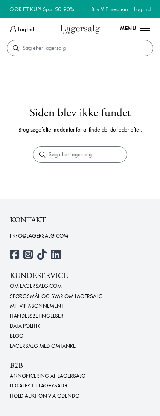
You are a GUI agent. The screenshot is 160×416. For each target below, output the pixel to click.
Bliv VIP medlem (109, 9)
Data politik (25, 326)
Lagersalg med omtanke (43, 346)
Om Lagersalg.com (36, 286)
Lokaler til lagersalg (38, 385)
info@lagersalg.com (39, 235)
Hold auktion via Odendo (44, 396)
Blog (16, 336)
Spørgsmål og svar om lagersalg (56, 296)
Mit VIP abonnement (37, 306)
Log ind (142, 9)
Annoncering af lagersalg (48, 376)
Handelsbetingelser (37, 316)
